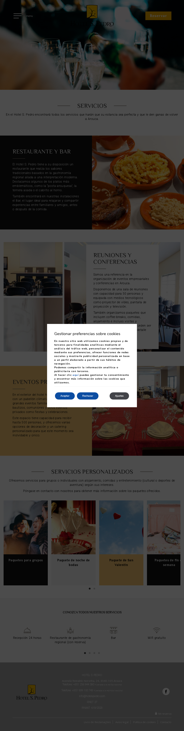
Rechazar (87, 396)
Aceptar (64, 396)
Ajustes (119, 396)
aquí (76, 375)
